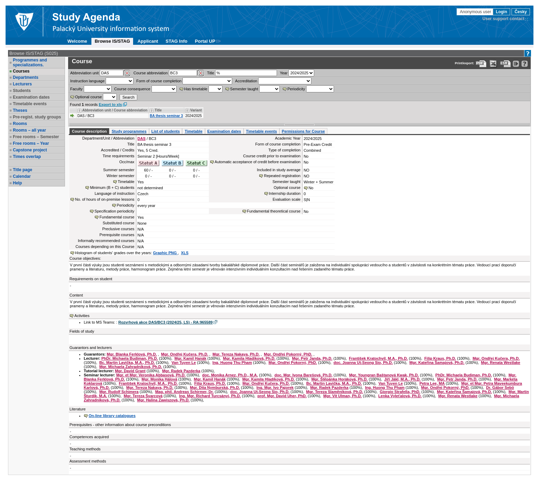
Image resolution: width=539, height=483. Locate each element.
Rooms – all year (29, 130)
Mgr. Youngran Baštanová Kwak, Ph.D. (384, 375)
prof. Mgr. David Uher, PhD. (282, 396)
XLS (184, 253)
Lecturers (22, 84)
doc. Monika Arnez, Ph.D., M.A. (230, 375)
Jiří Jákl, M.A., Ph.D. (402, 379)
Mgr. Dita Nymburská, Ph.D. (215, 387)
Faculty (76, 89)
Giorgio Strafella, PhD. (400, 392)
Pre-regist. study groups (37, 117)
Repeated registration (282, 176)
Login (501, 11)
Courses (21, 71)
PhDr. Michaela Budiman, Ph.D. (129, 358)
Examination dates (31, 97)
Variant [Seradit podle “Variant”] (196, 110)
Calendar (22, 176)
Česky (521, 11)
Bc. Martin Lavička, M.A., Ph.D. (127, 362)
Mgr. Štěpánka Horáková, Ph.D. (339, 379)
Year (283, 73)
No (311, 188)
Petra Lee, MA (432, 383)
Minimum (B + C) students (112, 187)
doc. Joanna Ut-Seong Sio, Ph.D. (363, 362)
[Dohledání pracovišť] (127, 73)
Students (22, 90)
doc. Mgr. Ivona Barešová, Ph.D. (304, 375)
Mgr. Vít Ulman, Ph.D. (342, 396)
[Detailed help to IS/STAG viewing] (524, 63)
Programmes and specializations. (30, 62)
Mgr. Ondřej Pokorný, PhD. (288, 354)
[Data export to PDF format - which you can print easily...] (481, 63)
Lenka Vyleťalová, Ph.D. (400, 396)
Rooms (20, 123)
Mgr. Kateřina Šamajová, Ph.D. (436, 362)
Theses (20, 110)
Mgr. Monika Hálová (159, 379)
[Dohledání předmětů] (200, 73)
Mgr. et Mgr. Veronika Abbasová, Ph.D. (151, 375)
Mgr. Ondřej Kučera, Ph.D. (185, 354)
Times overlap (27, 156)
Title (210, 73)
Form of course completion (158, 81)
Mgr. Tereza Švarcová (143, 396)
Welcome (77, 41)
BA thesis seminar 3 (166, 116)
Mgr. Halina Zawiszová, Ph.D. (163, 400)
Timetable (193, 131)
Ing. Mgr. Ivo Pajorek (275, 387)
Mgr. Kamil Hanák (190, 358)
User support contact (503, 18)
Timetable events (30, 103)
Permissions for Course (303, 131)
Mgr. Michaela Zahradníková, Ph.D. (130, 367)
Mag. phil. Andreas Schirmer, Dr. (184, 392)
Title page (22, 169)
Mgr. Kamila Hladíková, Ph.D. (249, 358)
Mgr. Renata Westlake (500, 362)
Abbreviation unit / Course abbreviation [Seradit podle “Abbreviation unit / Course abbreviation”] (114, 110)
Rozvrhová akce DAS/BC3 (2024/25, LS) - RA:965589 (165, 322)
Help (17, 183)
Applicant (148, 41)
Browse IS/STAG (112, 41)
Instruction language (87, 81)
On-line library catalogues (112, 416)
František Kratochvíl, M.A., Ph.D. (378, 358)
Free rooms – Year (31, 143)
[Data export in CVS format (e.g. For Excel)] (505, 63)
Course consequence (132, 89)
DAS (142, 138)
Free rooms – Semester (36, 136)
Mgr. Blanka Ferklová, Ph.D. (132, 354)
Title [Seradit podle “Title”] (158, 110)
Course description (89, 131)
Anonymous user (476, 11)
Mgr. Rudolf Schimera (119, 392)
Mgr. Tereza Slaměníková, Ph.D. (334, 392)
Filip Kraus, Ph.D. (440, 358)
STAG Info (177, 41)
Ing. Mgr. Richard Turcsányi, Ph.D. (210, 396)
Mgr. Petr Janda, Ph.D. (312, 358)
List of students (166, 131)
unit (84, 73)
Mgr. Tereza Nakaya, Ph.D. (236, 354)
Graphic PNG (165, 253)
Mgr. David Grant (130, 371)
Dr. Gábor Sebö (500, 387)
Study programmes (129, 131)
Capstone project (30, 150)
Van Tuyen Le (184, 362)
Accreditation (246, 81)
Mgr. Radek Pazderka (181, 371)
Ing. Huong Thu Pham (232, 362)
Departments (25, 77)
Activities (81, 316)
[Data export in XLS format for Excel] (493, 63)
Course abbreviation (150, 73)
